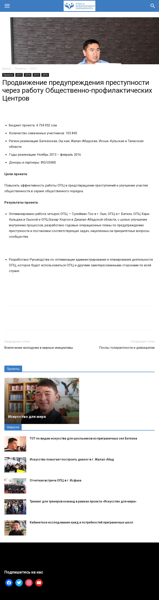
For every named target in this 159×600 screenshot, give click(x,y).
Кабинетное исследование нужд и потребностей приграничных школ (81, 522)
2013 (33, 68)
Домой (6, 68)
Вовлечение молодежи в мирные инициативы (38, 348)
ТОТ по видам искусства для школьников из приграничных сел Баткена (83, 438)
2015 (36, 74)
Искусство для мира (27, 416)
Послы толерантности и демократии (127, 348)
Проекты (20, 68)
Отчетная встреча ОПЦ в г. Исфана (55, 480)
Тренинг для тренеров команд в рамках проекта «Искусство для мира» (83, 501)
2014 (27, 74)
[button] (7, 6)
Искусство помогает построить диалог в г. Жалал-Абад (72, 459)
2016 (45, 74)
